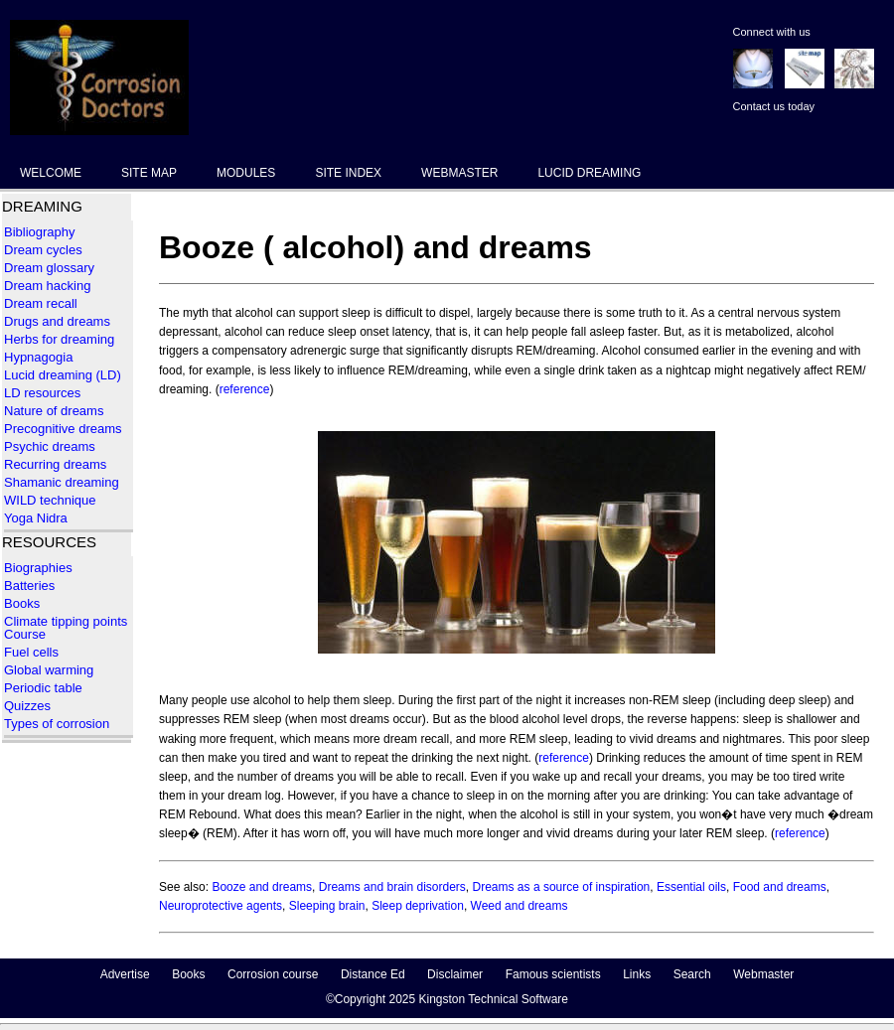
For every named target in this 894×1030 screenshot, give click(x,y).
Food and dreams (779, 887)
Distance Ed (373, 974)
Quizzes (27, 705)
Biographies (38, 567)
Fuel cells (31, 652)
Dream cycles (43, 249)
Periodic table (44, 687)
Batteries (29, 585)
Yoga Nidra (36, 518)
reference (245, 389)
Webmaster (763, 974)
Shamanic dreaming (61, 482)
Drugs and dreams (57, 321)
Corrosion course (272, 974)
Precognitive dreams (63, 428)
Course (25, 634)
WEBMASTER (459, 173)
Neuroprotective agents (220, 906)
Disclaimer (455, 974)
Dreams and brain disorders (392, 887)
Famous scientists (553, 974)
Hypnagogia (38, 357)
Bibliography (39, 231)
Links (637, 974)
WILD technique (50, 500)
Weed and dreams (519, 906)
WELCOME (50, 173)
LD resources (42, 392)
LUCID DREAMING (589, 173)
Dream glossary (49, 267)
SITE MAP (149, 173)
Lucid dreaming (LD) (62, 375)
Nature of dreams (53, 410)
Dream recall (40, 303)
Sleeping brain (327, 906)
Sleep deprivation (418, 906)
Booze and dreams (262, 887)
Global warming (48, 669)
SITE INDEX (348, 173)
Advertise (125, 974)
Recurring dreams (55, 464)
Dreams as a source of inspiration (562, 887)
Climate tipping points (65, 621)
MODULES (246, 173)
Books (22, 603)
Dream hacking (47, 285)
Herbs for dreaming (59, 339)
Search (692, 974)
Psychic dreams (49, 446)
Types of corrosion (56, 723)
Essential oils (691, 887)
